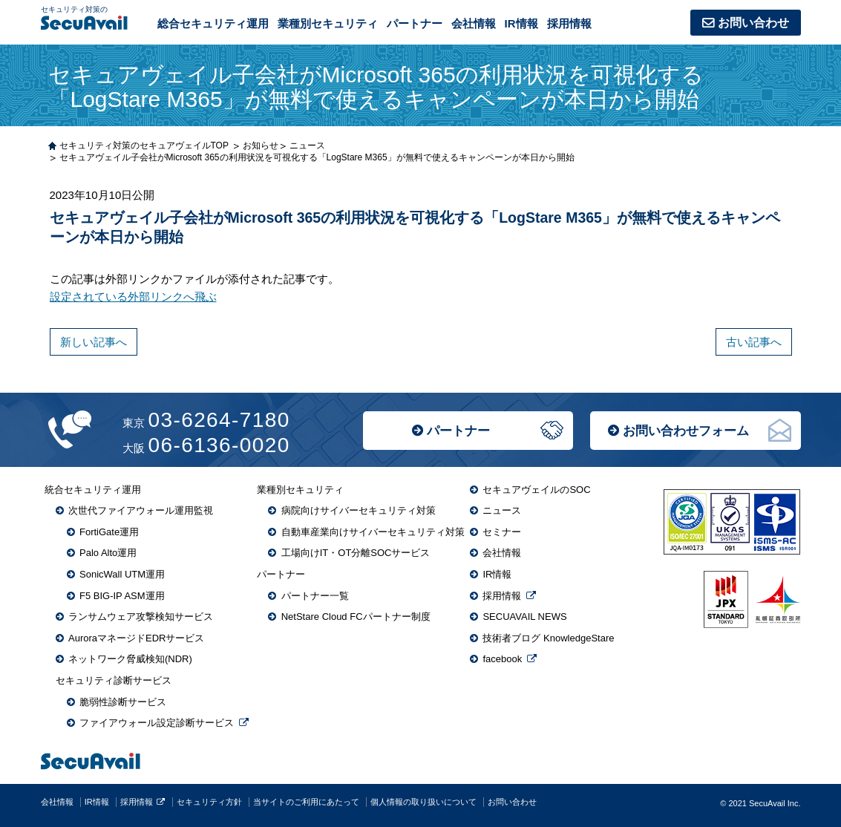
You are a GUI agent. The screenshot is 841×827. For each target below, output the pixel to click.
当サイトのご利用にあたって (306, 801)
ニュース (501, 510)
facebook (502, 658)
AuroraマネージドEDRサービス (136, 638)
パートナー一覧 (315, 595)
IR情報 (521, 23)
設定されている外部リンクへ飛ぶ (133, 296)
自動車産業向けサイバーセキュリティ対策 (373, 531)
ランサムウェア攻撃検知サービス (140, 616)
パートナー (458, 431)
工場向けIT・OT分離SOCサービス (356, 552)
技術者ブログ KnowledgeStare (548, 638)
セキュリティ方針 (209, 801)
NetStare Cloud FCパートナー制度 (356, 616)
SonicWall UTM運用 (122, 574)
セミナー (501, 531)
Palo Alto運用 (108, 552)
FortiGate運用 (109, 531)
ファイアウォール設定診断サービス (156, 722)
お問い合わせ (753, 22)
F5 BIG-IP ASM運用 (122, 595)
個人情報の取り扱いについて (423, 801)
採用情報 (569, 23)
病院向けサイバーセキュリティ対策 (358, 510)
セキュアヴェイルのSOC (536, 489)
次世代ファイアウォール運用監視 (140, 510)
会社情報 (473, 23)
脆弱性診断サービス (122, 701)
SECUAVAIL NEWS (524, 616)
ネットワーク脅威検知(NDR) (130, 658)
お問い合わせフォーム (686, 431)
